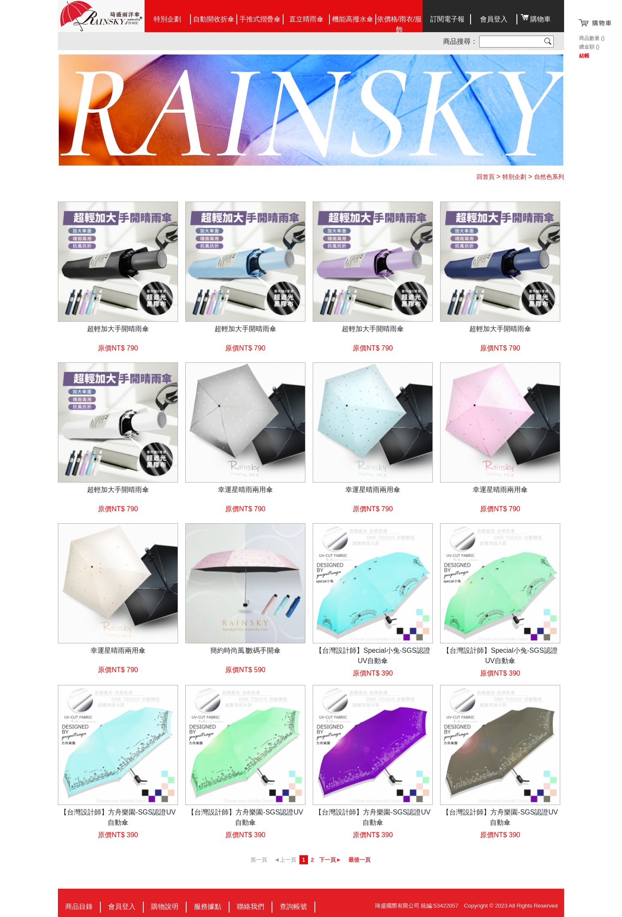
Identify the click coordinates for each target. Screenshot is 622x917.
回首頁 (486, 176)
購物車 (540, 19)
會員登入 (493, 19)
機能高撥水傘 (352, 19)
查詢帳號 (293, 906)
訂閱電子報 (447, 19)
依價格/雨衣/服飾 (399, 24)
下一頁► (330, 860)
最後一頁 (359, 860)
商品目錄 (79, 906)
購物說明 (164, 906)
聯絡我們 (250, 906)
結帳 (584, 56)
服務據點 (207, 906)
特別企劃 (167, 19)
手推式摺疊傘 (260, 19)
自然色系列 (549, 176)
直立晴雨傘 (306, 19)
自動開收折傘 (213, 19)
